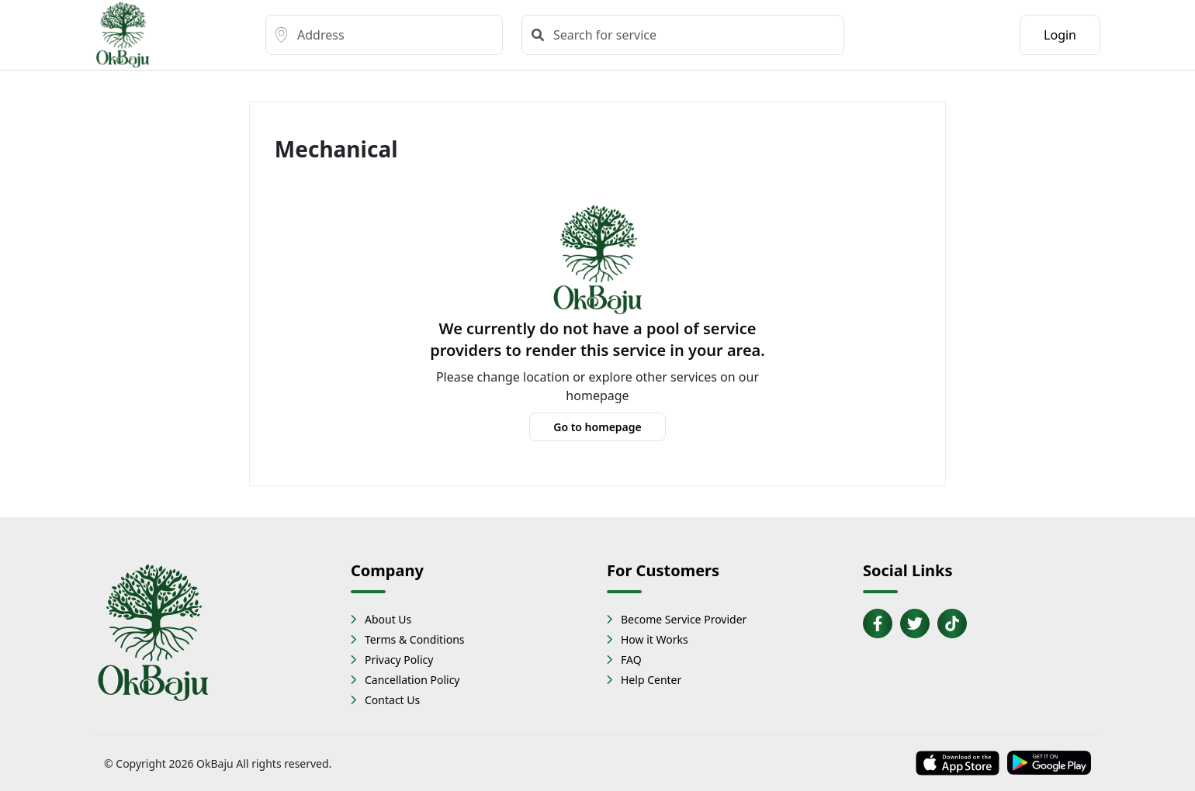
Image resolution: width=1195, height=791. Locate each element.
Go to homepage (597, 427)
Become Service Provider (683, 619)
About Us (388, 619)
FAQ (631, 659)
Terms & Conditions (415, 639)
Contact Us (392, 700)
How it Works (654, 639)
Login (1060, 34)
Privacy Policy (399, 659)
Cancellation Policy (412, 679)
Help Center (651, 679)
